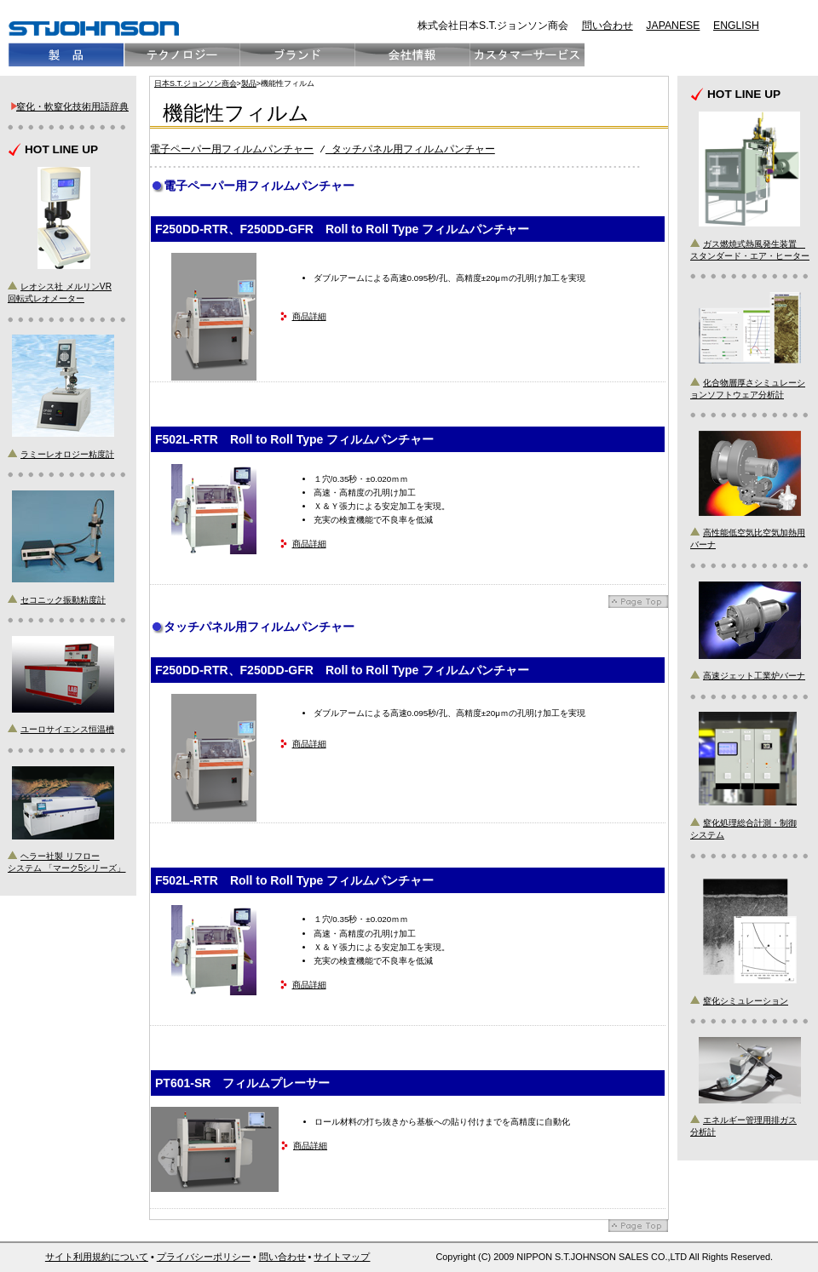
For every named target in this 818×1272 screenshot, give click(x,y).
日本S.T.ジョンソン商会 (195, 83)
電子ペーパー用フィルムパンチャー (232, 149)
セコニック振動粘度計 (63, 599)
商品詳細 (309, 316)
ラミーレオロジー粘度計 (67, 454)
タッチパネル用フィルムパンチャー (410, 149)
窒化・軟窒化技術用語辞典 (72, 106)
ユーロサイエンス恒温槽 (67, 729)
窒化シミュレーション (745, 1001)
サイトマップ (342, 1257)
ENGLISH (736, 26)
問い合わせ (607, 26)
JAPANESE (673, 26)
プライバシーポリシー (204, 1257)
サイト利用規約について (96, 1257)
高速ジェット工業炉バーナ (754, 675)
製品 (248, 83)
